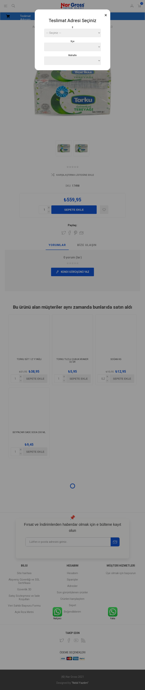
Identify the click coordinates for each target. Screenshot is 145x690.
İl (72, 27)
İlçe (72, 41)
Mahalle (72, 55)
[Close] (105, 15)
